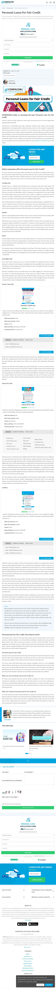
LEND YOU (28, 504)
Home (3, 8)
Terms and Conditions (28, 961)
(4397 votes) (31, 403)
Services (8, 336)
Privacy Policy (37, 61)
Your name (5, 767)
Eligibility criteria (18, 336)
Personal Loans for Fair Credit (21, 8)
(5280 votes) (31, 507)
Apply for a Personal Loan (42, 140)
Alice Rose (12, 83)
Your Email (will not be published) (12, 775)
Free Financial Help (28, 950)
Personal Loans (10, 8)
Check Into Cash (28, 401)
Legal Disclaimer (27, 954)
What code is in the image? (10, 792)
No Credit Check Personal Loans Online (13, 741)
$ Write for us (27, 947)
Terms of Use (42, 61)
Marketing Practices (27, 959)
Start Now (28, 57)
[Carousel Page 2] (29, 748)
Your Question (29, 767)
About (27, 945)
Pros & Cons (29, 336)
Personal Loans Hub (9, 75)
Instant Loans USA (28, 302)
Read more (39, 984)
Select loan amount (34, 158)
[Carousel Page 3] (30, 748)
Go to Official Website (46, 332)
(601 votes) (31, 304)
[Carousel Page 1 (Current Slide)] (26, 748)
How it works (27, 952)
